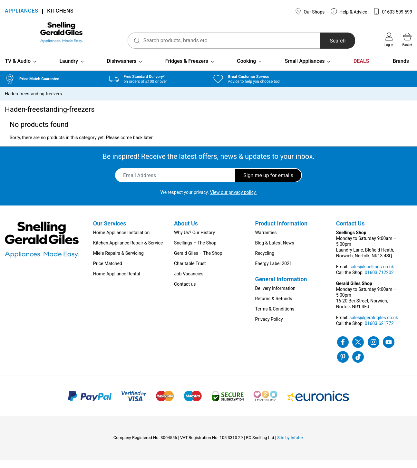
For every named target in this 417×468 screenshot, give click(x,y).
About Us (186, 231)
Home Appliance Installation (121, 241)
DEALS (361, 69)
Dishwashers (122, 69)
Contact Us (350, 231)
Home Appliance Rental (116, 282)
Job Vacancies (188, 282)
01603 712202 (379, 280)
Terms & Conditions (274, 317)
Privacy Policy (269, 327)
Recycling (264, 261)
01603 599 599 (392, 11)
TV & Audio (18, 69)
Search (327, 41)
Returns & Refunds (273, 307)
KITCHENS (60, 11)
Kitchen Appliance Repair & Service (128, 251)
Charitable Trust (190, 271)
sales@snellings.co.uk (371, 275)
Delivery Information (275, 296)
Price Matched (107, 271)
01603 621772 (379, 331)
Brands (401, 69)
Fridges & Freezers (186, 69)
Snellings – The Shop (195, 251)
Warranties (265, 241)
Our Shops (310, 11)
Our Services (109, 231)
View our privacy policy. (233, 200)
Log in (388, 40)
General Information (281, 287)
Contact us (185, 292)
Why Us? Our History (194, 241)
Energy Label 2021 (273, 271)
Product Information (281, 231)
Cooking (246, 69)
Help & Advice (349, 11)
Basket (407, 40)
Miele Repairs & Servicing (118, 261)
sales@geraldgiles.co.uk (373, 326)
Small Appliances (305, 69)
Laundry (68, 69)
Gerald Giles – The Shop (198, 261)
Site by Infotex (290, 446)
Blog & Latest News (274, 251)
